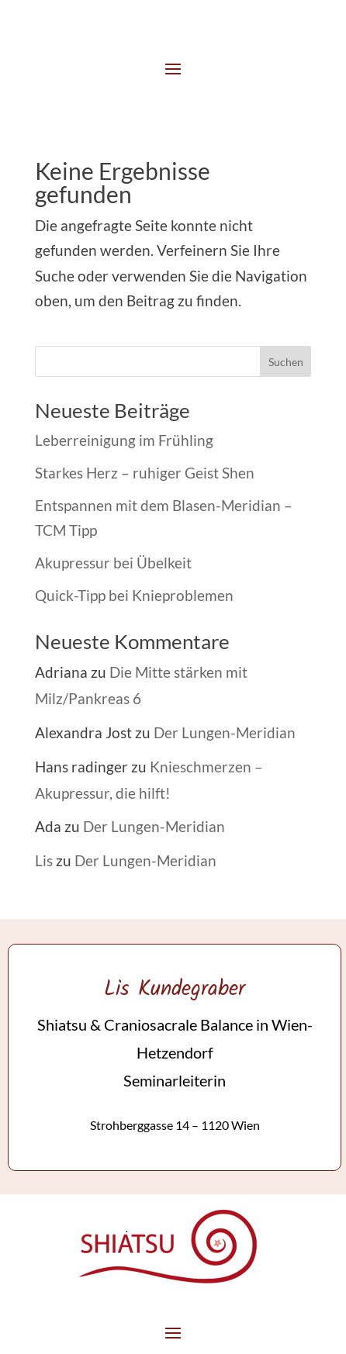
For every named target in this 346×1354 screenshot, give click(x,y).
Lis (44, 860)
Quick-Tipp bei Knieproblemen (134, 595)
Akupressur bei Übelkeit (113, 563)
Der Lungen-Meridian (225, 732)
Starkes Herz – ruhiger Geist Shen (144, 473)
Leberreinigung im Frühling (124, 440)
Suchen (285, 361)
